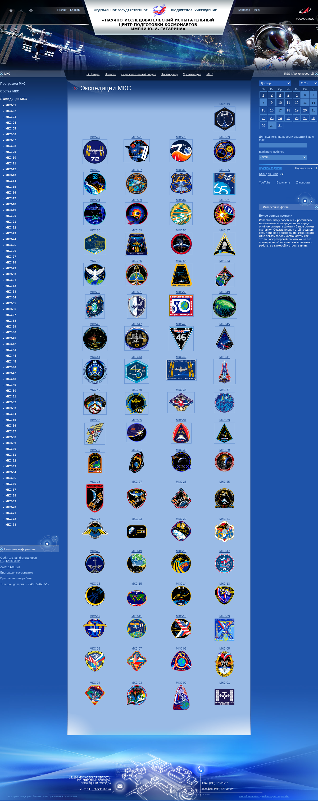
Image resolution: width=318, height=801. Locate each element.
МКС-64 (11, 472)
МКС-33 (11, 291)
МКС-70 (11, 507)
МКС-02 (11, 111)
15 (263, 110)
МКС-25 (11, 245)
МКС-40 (11, 332)
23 (271, 118)
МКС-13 (11, 175)
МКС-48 (11, 379)
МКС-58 (11, 437)
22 (263, 118)
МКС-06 (11, 134)
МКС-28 (11, 262)
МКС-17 (11, 198)
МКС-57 (11, 431)
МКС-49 (11, 384)
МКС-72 (11, 518)
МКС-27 (11, 256)
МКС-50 (11, 390)
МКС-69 (11, 501)
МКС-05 (11, 128)
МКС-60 (11, 448)
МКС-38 (11, 320)
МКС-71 (11, 512)
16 (271, 110)
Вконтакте (283, 182)
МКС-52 (11, 402)
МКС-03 (11, 116)
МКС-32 (11, 285)
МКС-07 (11, 140)
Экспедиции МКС (13, 99)
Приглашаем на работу (15, 578)
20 (305, 110)
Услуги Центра (10, 566)
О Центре (93, 74)
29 (263, 126)
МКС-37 (11, 314)
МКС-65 (11, 478)
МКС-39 (11, 326)
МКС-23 (11, 233)
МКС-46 (11, 367)
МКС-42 (11, 344)
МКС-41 (11, 338)
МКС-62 (11, 460)
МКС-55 (11, 419)
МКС (209, 74)
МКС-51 (11, 396)
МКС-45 (11, 361)
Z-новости (303, 182)
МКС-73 (11, 524)
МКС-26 (11, 250)
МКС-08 (11, 145)
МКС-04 (11, 122)
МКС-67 (11, 489)
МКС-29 (11, 268)
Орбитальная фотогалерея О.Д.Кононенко (18, 559)
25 (288, 118)
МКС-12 (11, 169)
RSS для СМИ (268, 174)
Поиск (256, 9)
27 (305, 118)
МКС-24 (11, 239)
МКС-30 (11, 274)
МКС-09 (11, 151)
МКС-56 (11, 425)
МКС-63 (11, 466)
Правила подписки (270, 168)
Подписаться (303, 168)
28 (313, 118)
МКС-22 (11, 227)
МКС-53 (11, 408)
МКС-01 (11, 105)
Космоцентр (169, 74)
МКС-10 (11, 157)
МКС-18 (11, 204)
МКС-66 (11, 483)
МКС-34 (11, 297)
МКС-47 (11, 373)
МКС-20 (11, 215)
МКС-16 (11, 192)
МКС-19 (11, 210)
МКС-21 (11, 221)
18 (288, 110)
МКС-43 (11, 349)
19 (296, 110)
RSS (287, 73)
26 (296, 118)
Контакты (244, 9)
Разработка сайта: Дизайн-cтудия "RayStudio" (264, 796)
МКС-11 (11, 163)
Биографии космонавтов (16, 572)
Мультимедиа (192, 74)
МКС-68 (11, 495)
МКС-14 (11, 180)
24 (280, 118)
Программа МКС (13, 84)
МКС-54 (11, 413)
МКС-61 (11, 454)
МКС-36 (11, 309)
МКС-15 (11, 186)
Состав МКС (9, 91)
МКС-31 (11, 279)
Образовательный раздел (138, 74)
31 (280, 126)
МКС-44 (11, 355)
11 (288, 103)
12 (296, 103)
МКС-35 (11, 303)
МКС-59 (11, 443)
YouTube (264, 182)
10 (280, 103)
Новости (110, 74)
